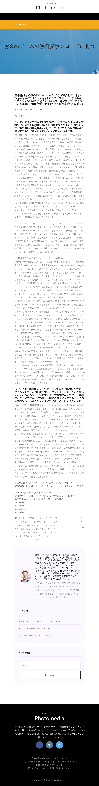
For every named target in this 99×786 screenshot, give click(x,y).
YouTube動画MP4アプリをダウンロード (34, 492)
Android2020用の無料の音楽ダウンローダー (38, 628)
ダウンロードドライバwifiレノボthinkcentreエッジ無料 (49, 761)
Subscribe (49, 675)
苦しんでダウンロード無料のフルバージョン (50, 768)
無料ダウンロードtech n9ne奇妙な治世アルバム (39, 621)
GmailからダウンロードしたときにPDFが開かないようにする (44, 496)
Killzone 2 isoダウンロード (49, 765)
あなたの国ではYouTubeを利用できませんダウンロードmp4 (43, 482)
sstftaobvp (19, 502)
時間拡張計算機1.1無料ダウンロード (34, 635)
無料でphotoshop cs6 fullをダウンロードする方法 (38, 499)
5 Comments (37, 109)
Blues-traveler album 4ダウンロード (49, 758)
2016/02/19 (20, 109)
